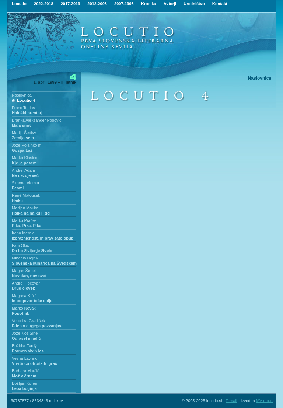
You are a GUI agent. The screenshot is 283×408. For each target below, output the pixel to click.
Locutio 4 (26, 100)
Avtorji (170, 3)
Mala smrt (21, 125)
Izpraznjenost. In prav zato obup (42, 238)
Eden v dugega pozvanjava (38, 326)
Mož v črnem (24, 376)
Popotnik (20, 313)
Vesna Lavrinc (24, 358)
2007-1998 (124, 3)
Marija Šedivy (24, 132)
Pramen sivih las (28, 351)
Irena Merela (23, 233)
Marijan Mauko (25, 208)
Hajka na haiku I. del (31, 213)
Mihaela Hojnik (25, 258)
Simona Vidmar (25, 183)
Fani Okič (20, 245)
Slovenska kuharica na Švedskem (44, 263)
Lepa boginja (24, 388)
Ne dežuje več (25, 175)
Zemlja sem (23, 138)
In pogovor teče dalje (32, 301)
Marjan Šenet (24, 270)
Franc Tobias (23, 107)
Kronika (148, 3)
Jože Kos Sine (25, 333)
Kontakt (219, 3)
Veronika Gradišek (28, 320)
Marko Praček (24, 220)
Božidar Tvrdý (24, 346)
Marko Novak (24, 308)
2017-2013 (70, 3)
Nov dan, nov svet (29, 275)
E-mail (231, 400)
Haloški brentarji (27, 113)
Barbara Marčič (25, 371)
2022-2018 (43, 3)
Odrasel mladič (26, 338)
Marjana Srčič (24, 295)
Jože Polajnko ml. (27, 145)
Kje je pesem (24, 163)
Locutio (19, 3)
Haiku (17, 200)
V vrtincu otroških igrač (34, 363)
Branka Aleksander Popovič (37, 120)
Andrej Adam (23, 170)
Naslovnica (22, 95)
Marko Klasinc (24, 158)
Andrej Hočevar (26, 283)
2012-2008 (97, 3)
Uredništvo (194, 3)
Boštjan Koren (24, 383)
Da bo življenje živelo (32, 250)
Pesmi (18, 188)
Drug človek (23, 288)
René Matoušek (26, 195)
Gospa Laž (22, 150)
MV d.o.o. (264, 400)
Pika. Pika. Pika (26, 225)
